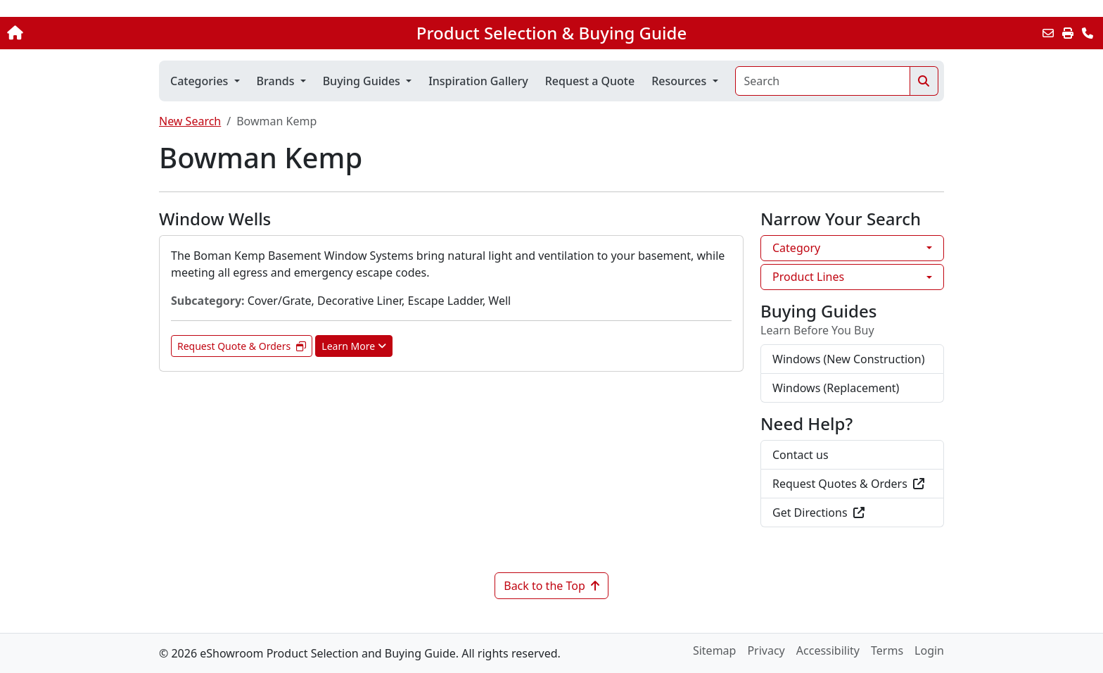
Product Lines (808, 276)
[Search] (822, 81)
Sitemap (715, 650)
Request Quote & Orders (241, 346)
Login (929, 650)
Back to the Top (551, 585)
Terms (887, 650)
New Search (190, 121)
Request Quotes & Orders (848, 483)
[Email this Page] (1048, 33)
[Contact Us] (1087, 33)
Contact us (800, 455)
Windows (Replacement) (835, 388)
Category (796, 248)
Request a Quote (590, 81)
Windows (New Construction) (848, 359)
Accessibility (828, 650)
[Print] (1067, 33)
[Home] (114, 33)
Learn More (353, 346)
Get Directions (818, 512)
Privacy (765, 650)
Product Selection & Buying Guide (551, 33)
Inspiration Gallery (478, 81)
